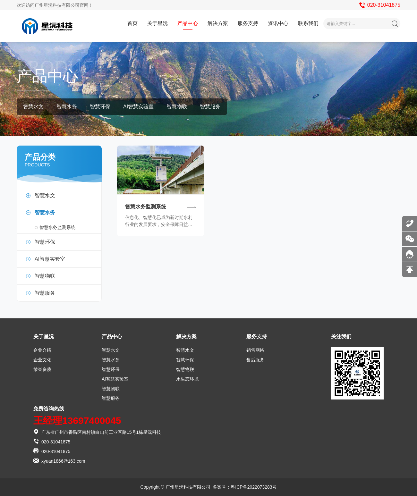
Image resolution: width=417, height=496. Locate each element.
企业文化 (42, 359)
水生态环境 (187, 379)
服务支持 (248, 23)
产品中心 (187, 23)
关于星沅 (157, 23)
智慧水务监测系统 (57, 227)
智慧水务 (66, 106)
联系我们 (308, 23)
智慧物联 (176, 106)
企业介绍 (42, 350)
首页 (132, 23)
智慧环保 (100, 106)
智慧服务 (210, 106)
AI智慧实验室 (138, 106)
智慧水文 (33, 106)
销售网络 (255, 350)
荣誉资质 (42, 369)
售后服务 (255, 359)
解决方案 (218, 23)
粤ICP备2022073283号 (254, 487)
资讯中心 (278, 23)
